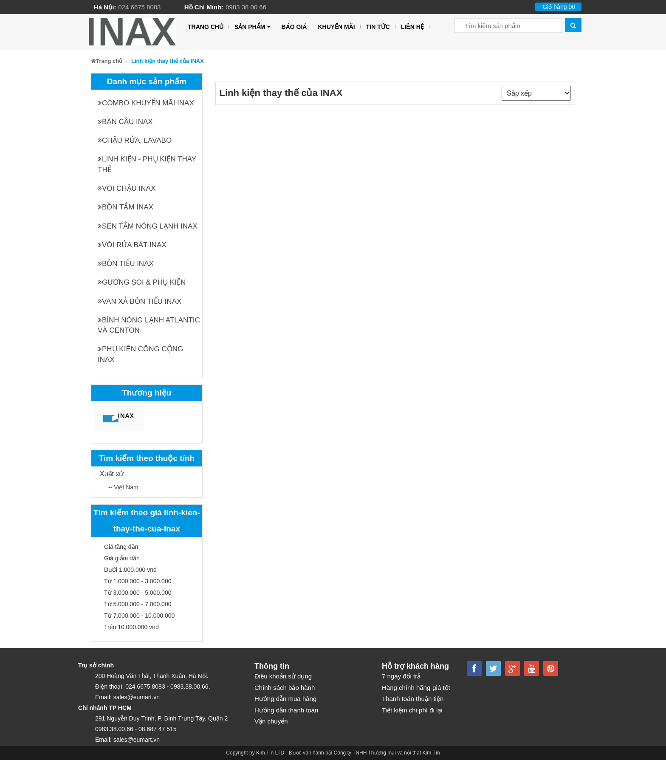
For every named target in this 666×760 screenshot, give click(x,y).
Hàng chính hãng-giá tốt (416, 687)
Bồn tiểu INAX (126, 264)
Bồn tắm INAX (125, 207)
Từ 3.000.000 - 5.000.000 (137, 592)
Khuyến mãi (336, 26)
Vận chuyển (271, 721)
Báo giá (294, 26)
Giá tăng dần (121, 546)
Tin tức (378, 26)
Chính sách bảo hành (284, 687)
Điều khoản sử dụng (283, 676)
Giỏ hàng (558, 6)
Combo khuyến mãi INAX (146, 103)
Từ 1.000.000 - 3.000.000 (137, 581)
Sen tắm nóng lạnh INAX (148, 226)
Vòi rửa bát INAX (132, 245)
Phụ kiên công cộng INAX (140, 354)
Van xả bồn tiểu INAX (139, 301)
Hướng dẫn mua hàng (285, 698)
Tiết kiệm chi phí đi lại (412, 710)
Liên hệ (412, 26)
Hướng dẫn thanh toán (286, 710)
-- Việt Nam (123, 487)
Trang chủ (205, 26)
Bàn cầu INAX (125, 122)
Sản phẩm (252, 27)
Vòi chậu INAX (126, 188)
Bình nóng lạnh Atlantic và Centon (149, 325)
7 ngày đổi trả (401, 676)
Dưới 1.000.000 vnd (130, 569)
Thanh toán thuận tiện (412, 698)
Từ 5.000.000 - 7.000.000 (137, 604)
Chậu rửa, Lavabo (135, 140)
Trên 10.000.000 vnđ (131, 627)
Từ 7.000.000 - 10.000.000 (139, 615)
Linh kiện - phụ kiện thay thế (147, 164)
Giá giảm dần (122, 558)
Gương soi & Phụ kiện (142, 282)
